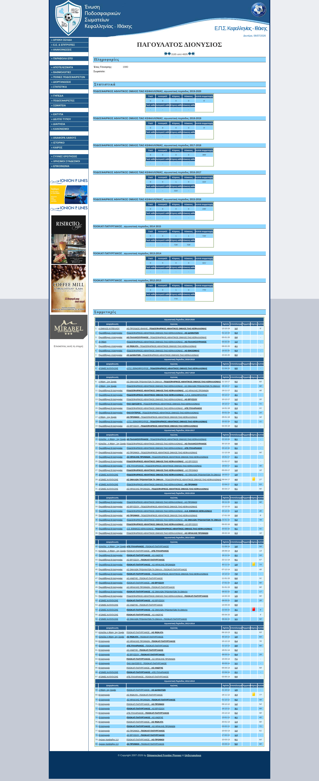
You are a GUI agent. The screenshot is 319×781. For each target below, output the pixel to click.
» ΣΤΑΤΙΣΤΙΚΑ (59, 86)
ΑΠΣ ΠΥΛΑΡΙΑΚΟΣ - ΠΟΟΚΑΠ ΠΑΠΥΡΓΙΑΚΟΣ (147, 677)
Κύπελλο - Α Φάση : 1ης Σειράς (112, 439)
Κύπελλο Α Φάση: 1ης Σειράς (111, 632)
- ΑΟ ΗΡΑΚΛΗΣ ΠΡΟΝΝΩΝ (167, 390)
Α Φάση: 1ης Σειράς (107, 690)
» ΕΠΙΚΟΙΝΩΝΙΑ (60, 166)
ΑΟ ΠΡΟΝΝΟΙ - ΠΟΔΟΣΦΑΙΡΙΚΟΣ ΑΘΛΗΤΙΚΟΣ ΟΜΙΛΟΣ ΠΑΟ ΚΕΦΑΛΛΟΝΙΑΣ (161, 452)
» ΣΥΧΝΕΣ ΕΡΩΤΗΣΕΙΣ (64, 156)
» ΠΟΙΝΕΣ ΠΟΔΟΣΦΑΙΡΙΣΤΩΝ (68, 77)
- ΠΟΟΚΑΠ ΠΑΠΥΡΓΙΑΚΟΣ (147, 546)
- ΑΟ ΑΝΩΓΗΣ (144, 555)
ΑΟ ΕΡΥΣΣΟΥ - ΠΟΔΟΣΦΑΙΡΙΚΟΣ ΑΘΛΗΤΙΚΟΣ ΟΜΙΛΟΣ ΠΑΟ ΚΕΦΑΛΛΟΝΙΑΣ (161, 506)
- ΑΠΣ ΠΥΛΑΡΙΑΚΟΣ (147, 672)
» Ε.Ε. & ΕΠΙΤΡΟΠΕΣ (63, 44)
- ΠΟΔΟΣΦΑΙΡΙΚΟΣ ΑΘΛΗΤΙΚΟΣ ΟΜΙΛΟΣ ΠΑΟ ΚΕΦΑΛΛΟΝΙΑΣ (166, 337)
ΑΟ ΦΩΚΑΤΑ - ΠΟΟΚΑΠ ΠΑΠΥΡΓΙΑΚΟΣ (144, 695)
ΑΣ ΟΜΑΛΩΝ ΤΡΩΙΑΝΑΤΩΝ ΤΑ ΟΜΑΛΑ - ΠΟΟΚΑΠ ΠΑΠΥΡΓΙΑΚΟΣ (156, 569)
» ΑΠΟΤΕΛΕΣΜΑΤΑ (62, 67)
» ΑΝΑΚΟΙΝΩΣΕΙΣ (61, 49)
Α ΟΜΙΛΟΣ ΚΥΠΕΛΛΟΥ (109, 328)
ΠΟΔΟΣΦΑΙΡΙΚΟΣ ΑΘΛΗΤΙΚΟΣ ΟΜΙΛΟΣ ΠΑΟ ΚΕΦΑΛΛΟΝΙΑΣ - (162, 333)
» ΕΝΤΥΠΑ (57, 114)
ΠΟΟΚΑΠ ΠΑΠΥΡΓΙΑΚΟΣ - (147, 551)
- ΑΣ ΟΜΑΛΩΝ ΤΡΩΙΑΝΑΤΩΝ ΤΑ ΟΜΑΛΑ (173, 475)
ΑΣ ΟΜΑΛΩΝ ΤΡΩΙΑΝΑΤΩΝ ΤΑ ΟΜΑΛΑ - (173, 382)
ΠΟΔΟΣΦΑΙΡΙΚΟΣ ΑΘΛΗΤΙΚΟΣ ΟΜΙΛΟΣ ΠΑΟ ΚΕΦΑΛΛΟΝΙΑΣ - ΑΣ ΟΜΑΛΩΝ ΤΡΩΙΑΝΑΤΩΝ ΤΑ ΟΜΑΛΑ (173, 386)
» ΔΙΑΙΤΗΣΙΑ (58, 124)
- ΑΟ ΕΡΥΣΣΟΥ (162, 461)
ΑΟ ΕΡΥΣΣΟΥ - (162, 426)
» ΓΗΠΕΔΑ (57, 95)
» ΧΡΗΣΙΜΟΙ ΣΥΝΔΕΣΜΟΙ (65, 161)
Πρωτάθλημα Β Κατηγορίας (111, 390)
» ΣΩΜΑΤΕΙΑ (58, 105)
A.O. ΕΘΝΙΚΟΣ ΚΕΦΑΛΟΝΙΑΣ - (169, 529)
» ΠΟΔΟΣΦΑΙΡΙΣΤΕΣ (63, 100)
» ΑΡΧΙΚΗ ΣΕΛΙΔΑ (61, 40)
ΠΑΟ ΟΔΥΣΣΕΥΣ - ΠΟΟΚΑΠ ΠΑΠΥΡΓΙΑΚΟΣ (146, 663)
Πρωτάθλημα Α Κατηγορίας (111, 333)
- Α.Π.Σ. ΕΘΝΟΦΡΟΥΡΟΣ (166, 395)
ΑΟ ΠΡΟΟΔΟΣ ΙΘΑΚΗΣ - (166, 328)
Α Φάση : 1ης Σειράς (108, 382)
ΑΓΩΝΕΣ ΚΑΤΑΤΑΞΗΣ (108, 368)
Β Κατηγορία (104, 641)
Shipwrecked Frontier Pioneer (164, 755)
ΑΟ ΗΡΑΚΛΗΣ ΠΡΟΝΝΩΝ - (167, 489)
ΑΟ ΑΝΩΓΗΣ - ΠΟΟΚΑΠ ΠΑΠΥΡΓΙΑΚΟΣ (144, 578)
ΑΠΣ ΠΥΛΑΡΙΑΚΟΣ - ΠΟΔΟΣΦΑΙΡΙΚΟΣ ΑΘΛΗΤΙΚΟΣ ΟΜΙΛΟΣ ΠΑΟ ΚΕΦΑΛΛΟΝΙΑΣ (164, 466)
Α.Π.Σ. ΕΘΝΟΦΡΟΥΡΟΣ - (166, 368)
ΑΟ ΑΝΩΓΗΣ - (144, 650)
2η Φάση (102, 342)
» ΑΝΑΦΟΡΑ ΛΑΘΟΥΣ (63, 137)
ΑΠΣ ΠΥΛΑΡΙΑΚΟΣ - (147, 713)
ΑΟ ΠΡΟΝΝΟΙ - (145, 731)
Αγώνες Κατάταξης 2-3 (109, 739)
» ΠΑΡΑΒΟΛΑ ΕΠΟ (62, 58)
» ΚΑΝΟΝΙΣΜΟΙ (60, 129)
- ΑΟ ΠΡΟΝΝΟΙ (162, 470)
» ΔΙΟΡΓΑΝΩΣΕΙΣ (61, 82)
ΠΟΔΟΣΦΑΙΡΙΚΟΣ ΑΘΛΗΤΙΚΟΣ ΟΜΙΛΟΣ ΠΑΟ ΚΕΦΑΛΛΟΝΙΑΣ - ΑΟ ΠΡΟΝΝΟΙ (161, 502)
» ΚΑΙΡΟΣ (56, 147)
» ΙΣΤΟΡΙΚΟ (57, 142)
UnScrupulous (193, 755)
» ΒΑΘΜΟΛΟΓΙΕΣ (61, 72)
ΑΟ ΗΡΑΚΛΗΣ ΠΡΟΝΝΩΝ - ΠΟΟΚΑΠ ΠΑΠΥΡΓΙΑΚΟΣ (150, 587)
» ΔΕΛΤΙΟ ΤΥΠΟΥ (61, 119)
